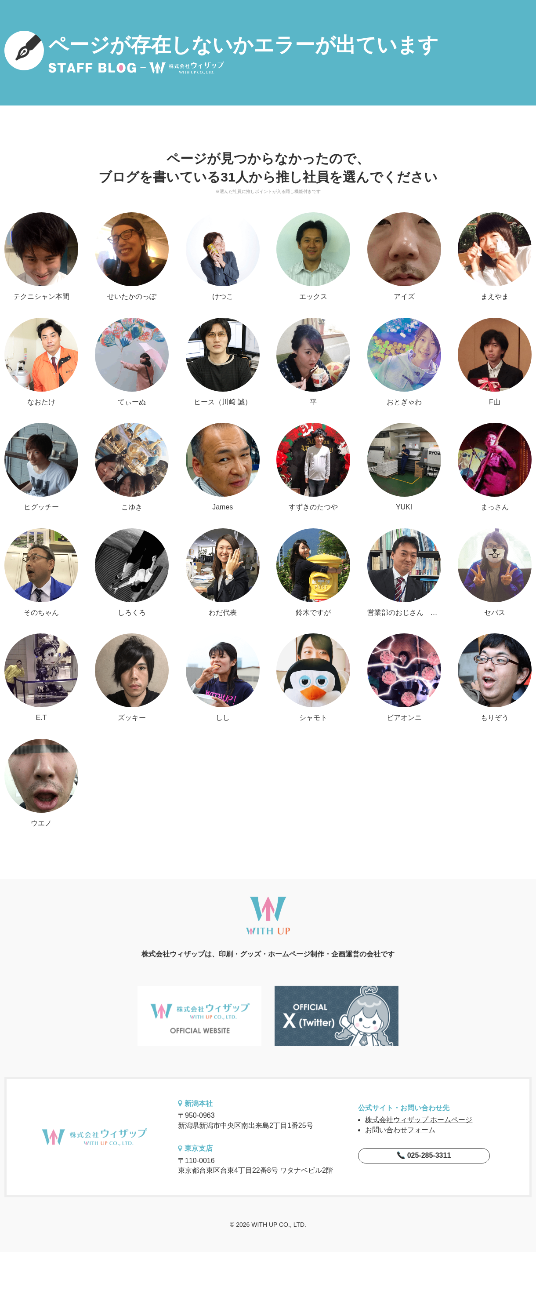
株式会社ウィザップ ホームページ (418, 1119)
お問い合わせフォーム (400, 1130)
